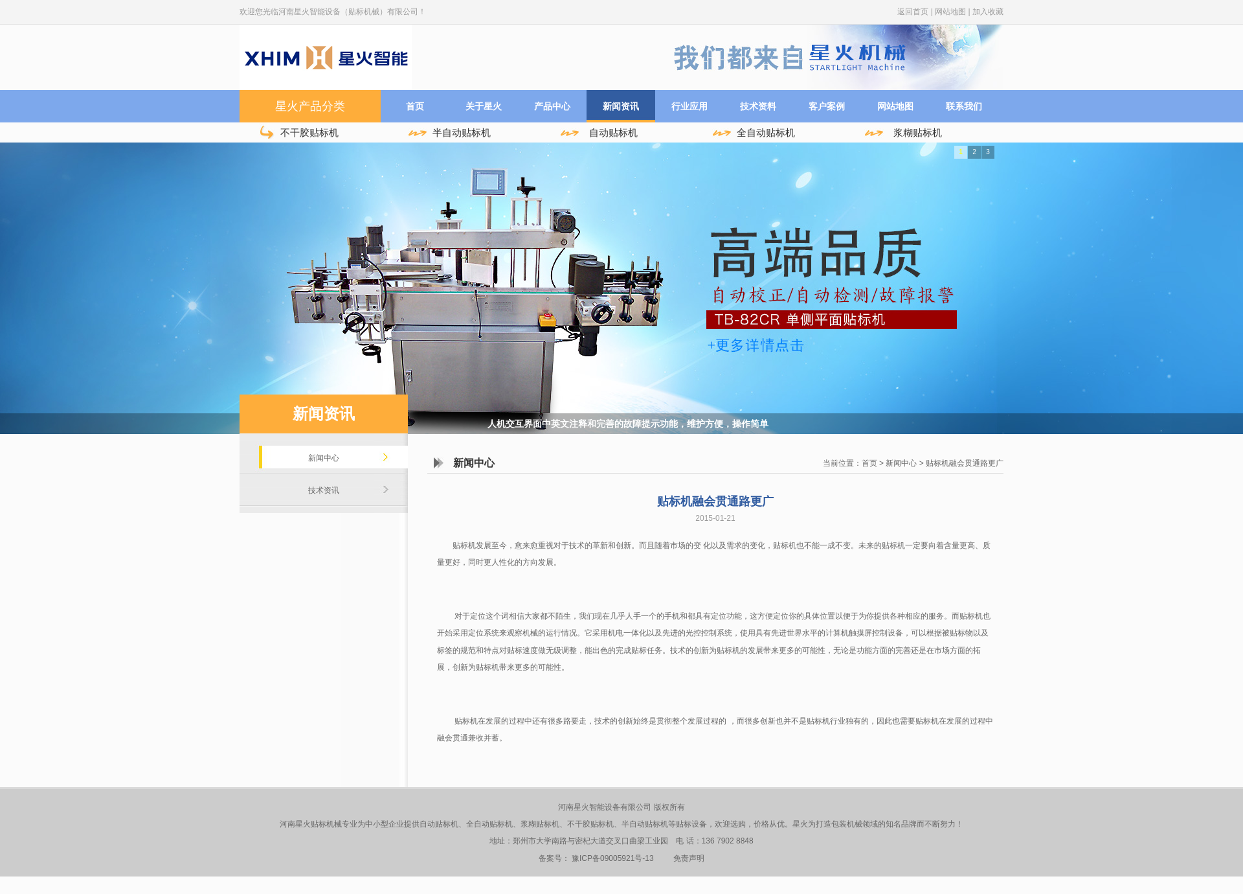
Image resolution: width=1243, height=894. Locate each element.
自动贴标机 (613, 132)
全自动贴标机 (766, 132)
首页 (415, 106)
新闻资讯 (621, 106)
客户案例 (827, 106)
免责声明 (688, 858)
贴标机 (728, 650)
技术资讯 (323, 490)
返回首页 (912, 11)
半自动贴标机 (461, 132)
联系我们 (964, 106)
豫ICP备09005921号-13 (613, 858)
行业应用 (689, 106)
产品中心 (552, 106)
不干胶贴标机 (309, 132)
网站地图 (950, 11)
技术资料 (758, 106)
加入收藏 (987, 11)
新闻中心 (323, 458)
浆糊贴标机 (917, 132)
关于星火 (483, 106)
